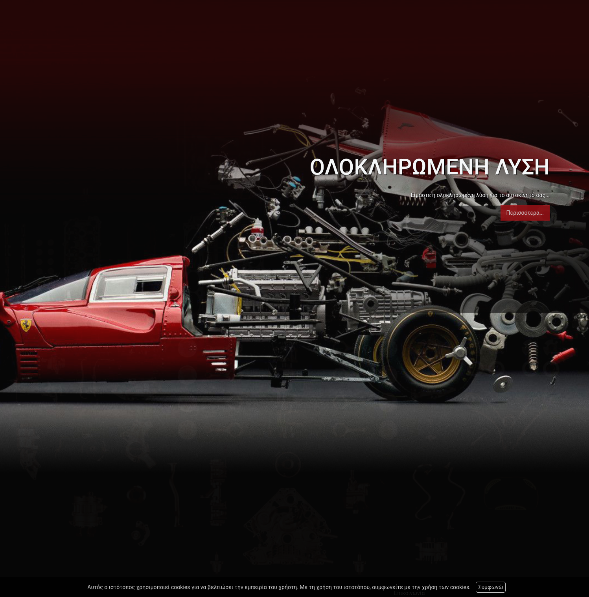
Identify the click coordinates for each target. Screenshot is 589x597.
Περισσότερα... (525, 213)
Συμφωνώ (490, 587)
